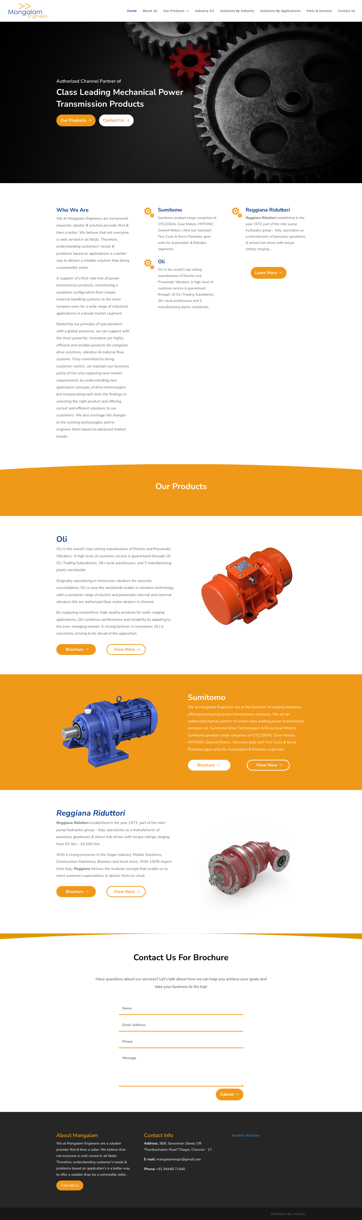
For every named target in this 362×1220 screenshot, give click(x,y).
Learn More (266, 272)
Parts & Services (319, 11)
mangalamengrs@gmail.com (179, 1159)
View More (124, 649)
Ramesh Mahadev (245, 1135)
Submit (227, 1094)
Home (132, 11)
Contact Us (346, 11)
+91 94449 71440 (170, 1169)
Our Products (173, 11)
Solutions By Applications (280, 11)
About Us (150, 11)
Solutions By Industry (237, 11)
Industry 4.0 (204, 11)
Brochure (74, 649)
